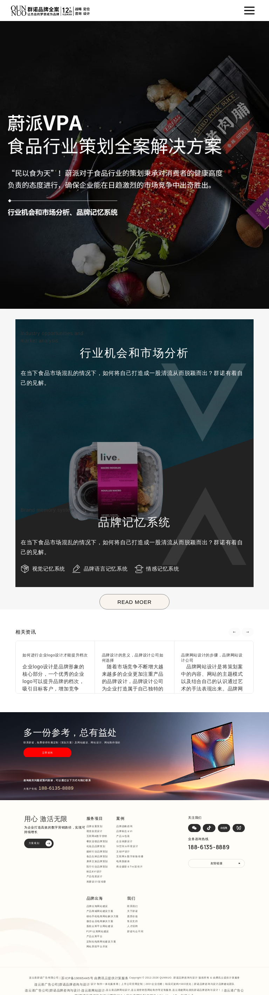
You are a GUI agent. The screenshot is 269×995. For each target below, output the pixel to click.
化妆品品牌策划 (100, 841)
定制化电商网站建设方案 (171, 856)
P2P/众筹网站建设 (168, 846)
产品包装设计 (99, 871)
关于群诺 (96, 905)
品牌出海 (163, 814)
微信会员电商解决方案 (170, 836)
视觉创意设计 (99, 826)
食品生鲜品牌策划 (102, 851)
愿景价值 (96, 910)
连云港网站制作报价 (128, 970)
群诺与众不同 (99, 925)
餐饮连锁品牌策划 (102, 836)
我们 (94, 892)
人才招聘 (96, 920)
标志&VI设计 (99, 866)
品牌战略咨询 (129, 821)
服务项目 (98, 814)
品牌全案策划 (99, 821)
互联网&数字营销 (101, 831)
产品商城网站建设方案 (170, 826)
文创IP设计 (128, 846)
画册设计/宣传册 (101, 876)
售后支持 (96, 915)
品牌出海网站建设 (167, 821)
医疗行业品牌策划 (102, 861)
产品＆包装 (128, 831)
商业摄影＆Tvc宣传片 (134, 861)
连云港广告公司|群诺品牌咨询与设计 (62, 961)
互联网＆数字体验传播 (134, 851)
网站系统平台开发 (167, 861)
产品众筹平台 (165, 851)
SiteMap (148, 970)
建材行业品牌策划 (102, 846)
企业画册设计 (129, 836)
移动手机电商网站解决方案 (173, 831)
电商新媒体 (128, 856)
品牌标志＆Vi (129, 826)
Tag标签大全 (164, 970)
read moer (134, 602)
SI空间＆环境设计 (132, 841)
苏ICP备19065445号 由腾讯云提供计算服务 (94, 956)
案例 (124, 814)
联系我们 (96, 900)
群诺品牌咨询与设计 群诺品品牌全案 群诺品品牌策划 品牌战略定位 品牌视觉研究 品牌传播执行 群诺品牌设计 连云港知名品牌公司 (138, 975)
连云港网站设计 (78, 966)
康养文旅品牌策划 (102, 856)
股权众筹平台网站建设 (170, 841)
